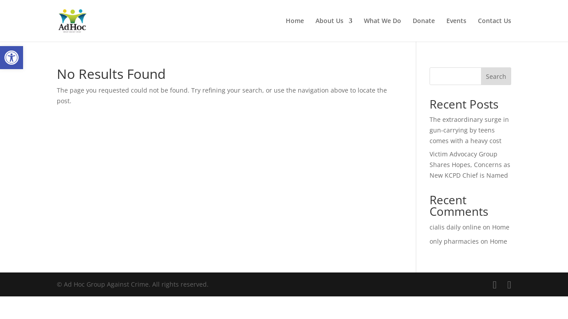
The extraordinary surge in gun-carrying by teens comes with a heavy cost (469, 130)
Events (456, 21)
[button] (11, 57)
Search (496, 76)
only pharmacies (454, 241)
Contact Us (494, 21)
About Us (329, 21)
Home (295, 21)
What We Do (382, 21)
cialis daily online (455, 227)
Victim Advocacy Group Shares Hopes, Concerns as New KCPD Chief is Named (470, 164)
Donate (424, 21)
